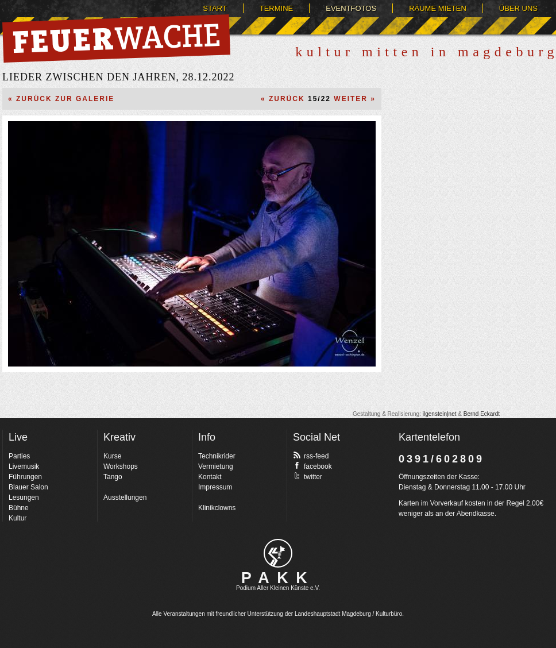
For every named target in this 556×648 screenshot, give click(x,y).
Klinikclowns (216, 508)
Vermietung (215, 466)
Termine (277, 8)
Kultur (17, 518)
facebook (312, 465)
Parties (19, 456)
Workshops (120, 466)
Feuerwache (116, 38)
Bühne (19, 508)
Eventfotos (351, 8)
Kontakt (210, 477)
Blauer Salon (28, 487)
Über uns (518, 8)
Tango (112, 477)
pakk (278, 553)
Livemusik (24, 466)
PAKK (278, 578)
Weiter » (355, 99)
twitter (307, 476)
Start (214, 8)
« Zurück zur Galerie (61, 99)
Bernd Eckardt (482, 414)
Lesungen (24, 497)
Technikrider (216, 456)
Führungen (25, 477)
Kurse (112, 456)
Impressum (215, 487)
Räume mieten (437, 8)
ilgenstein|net (440, 414)
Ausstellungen (124, 497)
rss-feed (311, 455)
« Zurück (283, 99)
